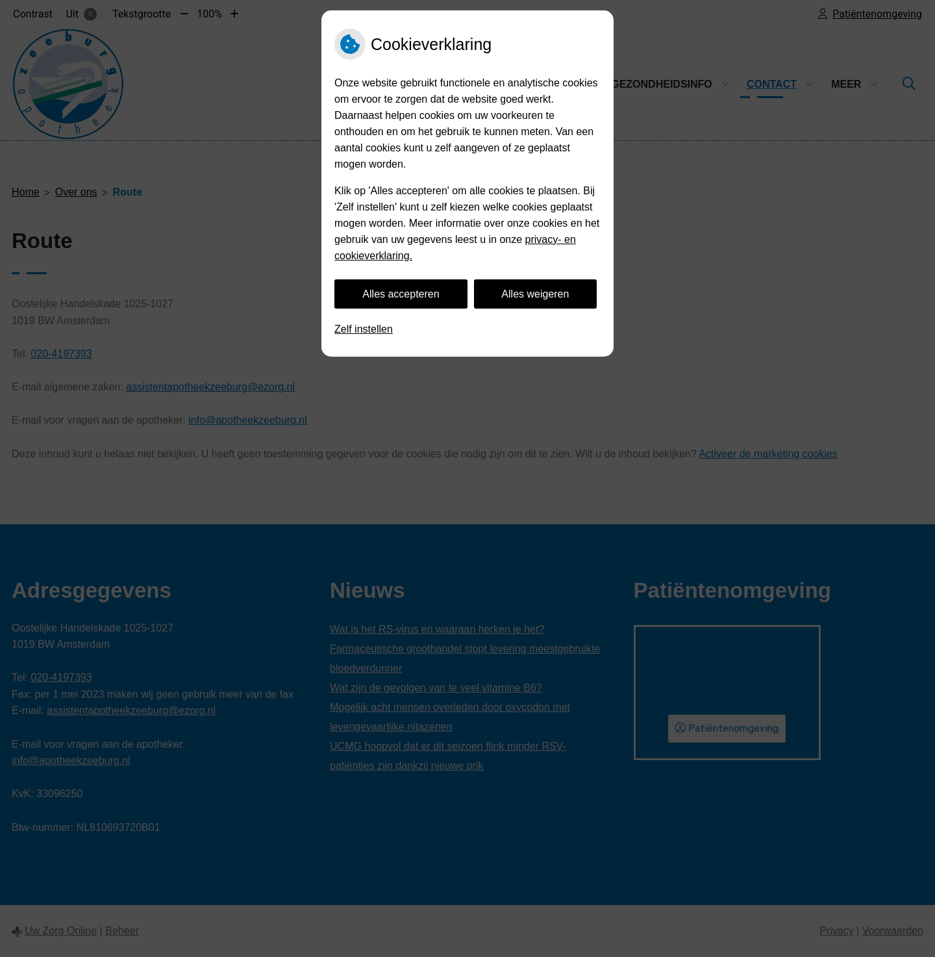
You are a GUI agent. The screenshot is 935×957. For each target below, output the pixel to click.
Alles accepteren (400, 294)
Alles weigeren (535, 294)
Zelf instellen (363, 329)
